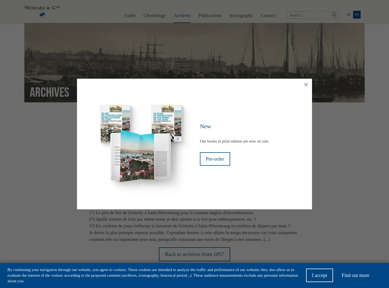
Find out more (355, 277)
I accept (319, 277)
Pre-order (215, 159)
